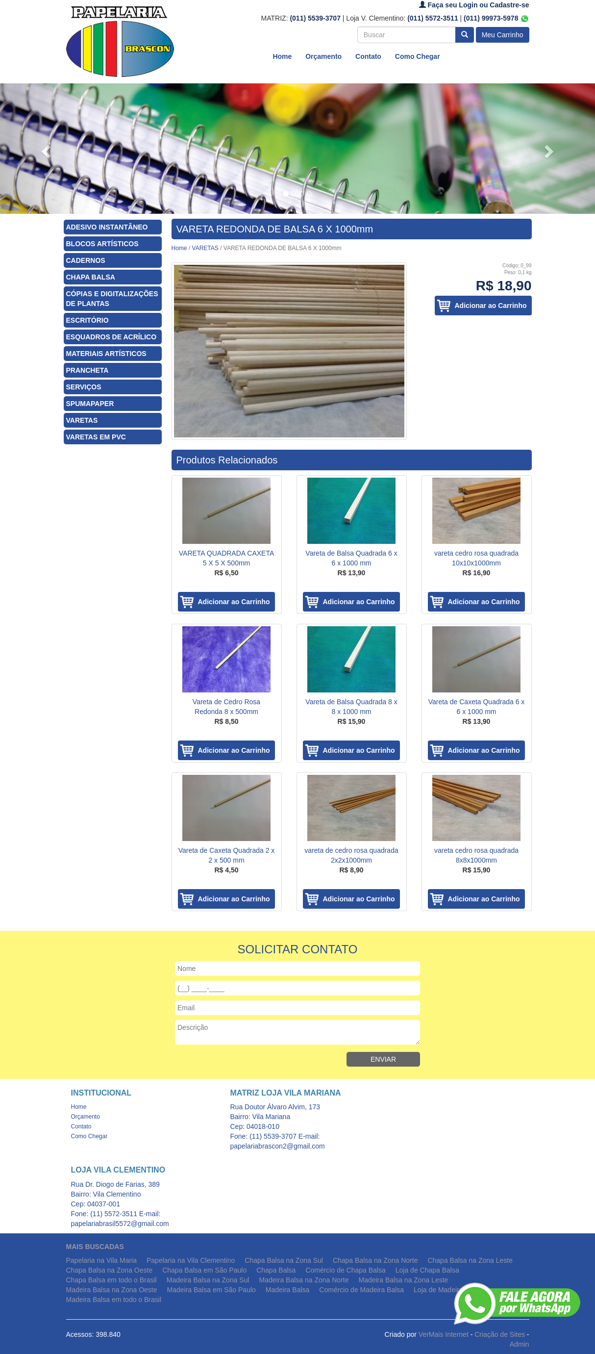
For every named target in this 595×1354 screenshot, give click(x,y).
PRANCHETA (87, 370)
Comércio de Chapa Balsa (345, 1270)
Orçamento (323, 56)
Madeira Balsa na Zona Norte (304, 1280)
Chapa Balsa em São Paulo (204, 1270)
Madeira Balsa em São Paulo (211, 1290)
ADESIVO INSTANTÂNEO (107, 227)
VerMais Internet (444, 1334)
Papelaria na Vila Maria (101, 1260)
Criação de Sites (499, 1334)
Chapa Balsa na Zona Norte (375, 1260)
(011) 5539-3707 (315, 18)
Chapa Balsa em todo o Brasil (111, 1280)
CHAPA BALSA (90, 277)
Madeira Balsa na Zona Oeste (111, 1290)
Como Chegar (417, 56)
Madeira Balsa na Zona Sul (208, 1280)
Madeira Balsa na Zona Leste (403, 1280)
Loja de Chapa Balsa (427, 1270)
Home (282, 56)
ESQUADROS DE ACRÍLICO (111, 337)
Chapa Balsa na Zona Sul (284, 1260)
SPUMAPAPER (90, 404)
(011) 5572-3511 (432, 18)
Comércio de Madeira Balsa (361, 1290)
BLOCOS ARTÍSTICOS (102, 244)
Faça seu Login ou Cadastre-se (474, 5)
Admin (519, 1344)
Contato (368, 56)
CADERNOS (85, 260)
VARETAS (82, 420)
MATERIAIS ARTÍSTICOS (106, 354)
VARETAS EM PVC (96, 437)
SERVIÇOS (83, 387)
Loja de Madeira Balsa (448, 1290)
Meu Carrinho (502, 35)
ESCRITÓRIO (87, 320)
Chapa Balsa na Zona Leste (470, 1260)
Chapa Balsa (276, 1270)
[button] (44, 148)
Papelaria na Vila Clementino (191, 1260)
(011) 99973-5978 (496, 18)
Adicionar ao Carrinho (490, 305)
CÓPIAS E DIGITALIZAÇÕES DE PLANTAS (112, 298)
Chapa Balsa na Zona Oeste (109, 1270)
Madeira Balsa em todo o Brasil (114, 1299)
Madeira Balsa (288, 1290)
